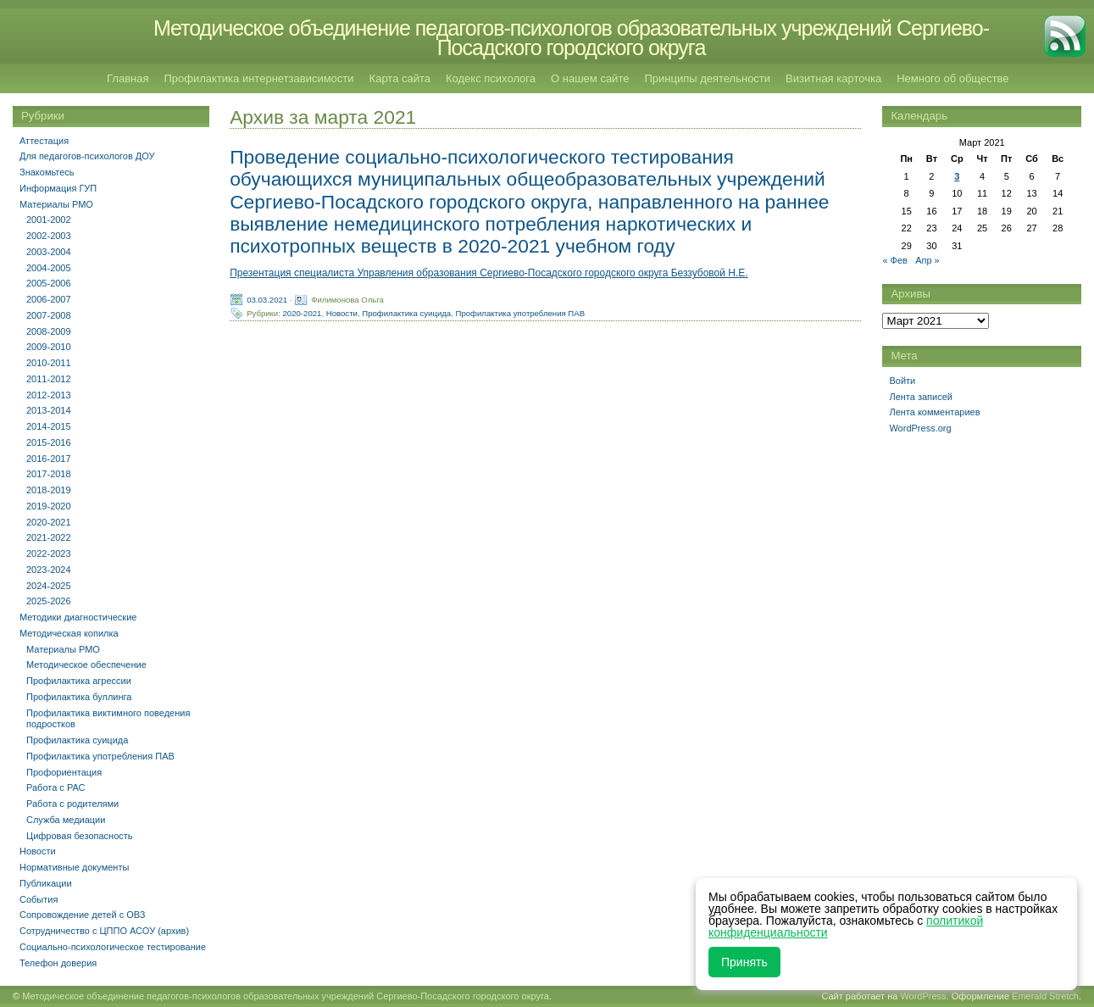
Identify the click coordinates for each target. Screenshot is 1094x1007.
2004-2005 (48, 268)
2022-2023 (48, 553)
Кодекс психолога (491, 78)
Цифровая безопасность (79, 836)
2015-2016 (48, 442)
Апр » (927, 260)
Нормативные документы (74, 867)
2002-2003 (48, 236)
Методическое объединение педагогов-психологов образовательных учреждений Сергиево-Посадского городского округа (571, 37)
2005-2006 (48, 283)
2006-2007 (48, 299)
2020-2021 (302, 313)
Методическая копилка (69, 633)
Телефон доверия (58, 963)
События (38, 899)
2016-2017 (48, 458)
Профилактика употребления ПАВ (521, 313)
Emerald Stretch (1045, 996)
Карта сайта (399, 78)
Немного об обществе (952, 78)
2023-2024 (48, 570)
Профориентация (64, 772)
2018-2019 (48, 490)
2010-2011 (48, 363)
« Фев (895, 260)
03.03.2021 (267, 299)
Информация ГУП (58, 188)
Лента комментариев (934, 412)
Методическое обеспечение (86, 664)
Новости (342, 313)
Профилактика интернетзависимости (258, 78)
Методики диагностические (77, 617)
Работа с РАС (56, 787)
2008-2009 (48, 331)
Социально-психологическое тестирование (112, 947)
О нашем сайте (590, 78)
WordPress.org (920, 428)
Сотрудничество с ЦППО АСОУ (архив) (104, 931)
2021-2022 (48, 537)
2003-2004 (48, 252)
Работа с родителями (72, 803)
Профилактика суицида (406, 313)
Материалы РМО (56, 204)
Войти (902, 381)
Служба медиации (65, 820)
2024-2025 (48, 586)
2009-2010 (48, 347)
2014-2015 (48, 426)
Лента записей (920, 397)
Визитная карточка (833, 78)
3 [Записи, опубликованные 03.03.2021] (956, 176)
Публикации (45, 883)
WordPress (923, 996)
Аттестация (44, 141)
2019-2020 (48, 506)
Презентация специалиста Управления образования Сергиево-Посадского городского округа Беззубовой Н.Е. (489, 273)
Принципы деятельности (707, 78)
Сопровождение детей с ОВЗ (82, 915)
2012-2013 (48, 395)
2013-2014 (48, 410)
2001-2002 (48, 219)
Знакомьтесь (47, 172)
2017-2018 (48, 474)
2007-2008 (48, 315)
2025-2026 (48, 601)
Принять (744, 962)
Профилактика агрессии (78, 681)
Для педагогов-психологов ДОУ (87, 156)
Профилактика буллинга (78, 697)
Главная (127, 78)
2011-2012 (48, 379)
